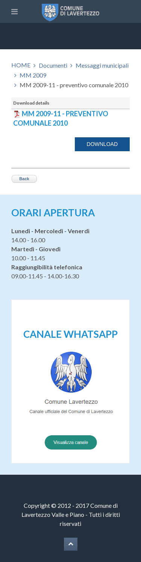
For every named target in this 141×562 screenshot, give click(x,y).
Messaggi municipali (102, 65)
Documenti (53, 65)
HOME (20, 64)
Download (102, 144)
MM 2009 (33, 75)
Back (24, 178)
